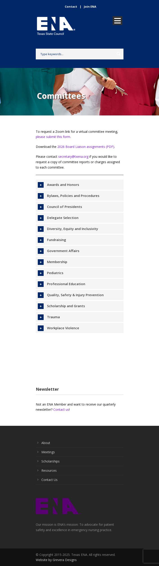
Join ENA (90, 7)
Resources (49, 470)
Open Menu (117, 20)
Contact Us (49, 480)
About (45, 443)
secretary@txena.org (73, 156)
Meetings (48, 452)
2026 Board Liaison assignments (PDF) (85, 146)
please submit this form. (53, 137)
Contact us (61, 409)
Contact (71, 7)
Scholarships (50, 461)
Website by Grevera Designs (56, 560)
